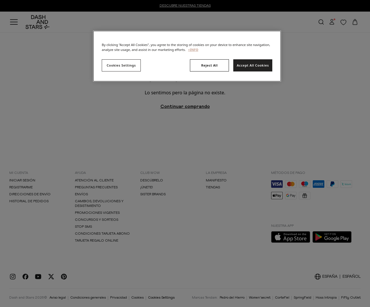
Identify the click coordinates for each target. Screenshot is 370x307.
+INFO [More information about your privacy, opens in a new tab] (193, 49)
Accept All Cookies (253, 65)
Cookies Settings (121, 65)
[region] (187, 56)
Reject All (209, 65)
